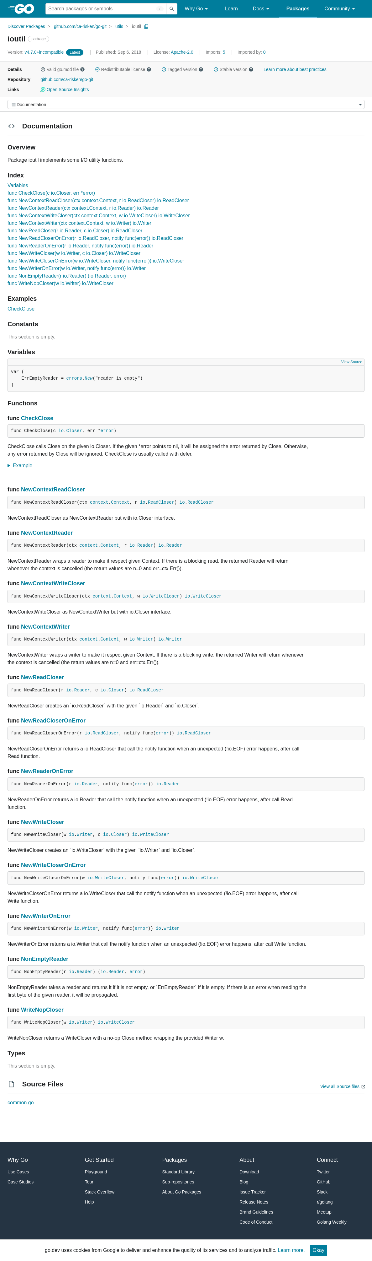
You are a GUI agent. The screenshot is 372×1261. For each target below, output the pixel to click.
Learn (231, 8)
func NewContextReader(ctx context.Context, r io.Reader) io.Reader (83, 208)
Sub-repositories (178, 1181)
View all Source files (339, 1086)
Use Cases (18, 1171)
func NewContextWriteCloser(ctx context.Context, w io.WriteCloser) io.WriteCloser (99, 215)
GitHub (324, 1181)
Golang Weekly (332, 1222)
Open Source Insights (64, 89)
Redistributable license (123, 69)
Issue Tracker (252, 1191)
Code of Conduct (255, 1222)
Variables (18, 185)
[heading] (26, 9)
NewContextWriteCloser (53, 583)
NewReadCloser (42, 677)
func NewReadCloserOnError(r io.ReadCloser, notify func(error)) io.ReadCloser (95, 238)
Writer (145, 639)
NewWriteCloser (42, 822)
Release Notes (253, 1201)
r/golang (325, 1201)
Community (341, 9)
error (107, 430)
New (88, 378)
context (99, 502)
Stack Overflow (99, 1191)
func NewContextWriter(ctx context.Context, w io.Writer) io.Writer (79, 223)
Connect (327, 1160)
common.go (21, 1102)
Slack (322, 1191)
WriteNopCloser (42, 1010)
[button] (42, 69)
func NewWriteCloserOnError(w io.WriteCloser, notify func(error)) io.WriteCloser (96, 260)
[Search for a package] (105, 8)
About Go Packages (182, 1191)
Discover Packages (26, 26)
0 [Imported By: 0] (252, 52)
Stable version (233, 69)
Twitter (323, 1171)
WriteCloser (164, 596)
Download (249, 1171)
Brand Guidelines (256, 1212)
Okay (318, 1250)
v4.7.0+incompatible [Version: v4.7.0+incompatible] (36, 52)
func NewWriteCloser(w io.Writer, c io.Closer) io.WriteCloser (74, 253)
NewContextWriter (45, 627)
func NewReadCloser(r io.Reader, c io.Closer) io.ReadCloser (75, 230)
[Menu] (186, 104)
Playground (96, 1171)
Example (24, 465)
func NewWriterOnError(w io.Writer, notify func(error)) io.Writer (77, 268)
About (246, 1160)
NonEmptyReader (44, 959)
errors (74, 378)
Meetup (324, 1212)
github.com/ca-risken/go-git (80, 26)
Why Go (197, 9)
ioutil (136, 26)
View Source (351, 362)
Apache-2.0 (182, 52)
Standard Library (178, 1171)
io (61, 430)
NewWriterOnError (46, 916)
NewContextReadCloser (53, 489)
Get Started (99, 1160)
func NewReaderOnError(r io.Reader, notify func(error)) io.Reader (80, 245)
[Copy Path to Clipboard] (146, 26)
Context (120, 502)
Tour (89, 1181)
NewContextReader (47, 533)
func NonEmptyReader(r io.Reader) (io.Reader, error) (67, 276)
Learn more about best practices (295, 69)
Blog (243, 1181)
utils (119, 26)
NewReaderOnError (47, 771)
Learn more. (291, 1250)
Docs (262, 9)
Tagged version (182, 69)
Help (89, 1201)
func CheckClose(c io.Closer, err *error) (51, 193)
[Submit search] (171, 8)
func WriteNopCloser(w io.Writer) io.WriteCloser (60, 283)
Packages (298, 8)
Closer (74, 430)
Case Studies (21, 1181)
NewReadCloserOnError (53, 720)
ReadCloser (161, 502)
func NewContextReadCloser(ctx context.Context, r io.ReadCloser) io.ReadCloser (98, 200)
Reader (145, 545)
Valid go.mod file (62, 69)
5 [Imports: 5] (216, 52)
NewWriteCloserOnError (53, 865)
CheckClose (21, 308)
